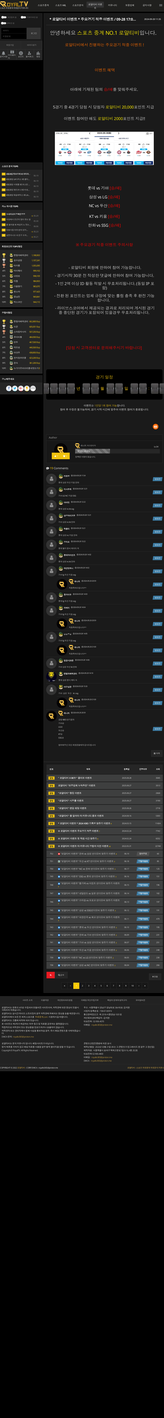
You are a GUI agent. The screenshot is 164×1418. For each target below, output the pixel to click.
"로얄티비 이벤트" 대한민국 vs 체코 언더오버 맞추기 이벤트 (89, 918)
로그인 (34, 33)
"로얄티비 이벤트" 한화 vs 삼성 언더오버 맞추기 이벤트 (87, 853)
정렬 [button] (155, 976)
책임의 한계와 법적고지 (117, 1000)
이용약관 (45, 1000)
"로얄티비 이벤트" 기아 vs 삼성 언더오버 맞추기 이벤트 (87, 942)
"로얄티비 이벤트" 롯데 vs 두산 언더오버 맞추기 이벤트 (87, 927)
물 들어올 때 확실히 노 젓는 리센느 (18, 224)
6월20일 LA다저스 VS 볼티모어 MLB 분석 (21, 179)
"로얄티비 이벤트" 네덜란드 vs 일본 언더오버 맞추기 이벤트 (89, 893)
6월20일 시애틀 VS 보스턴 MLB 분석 (19, 184)
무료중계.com (41, 1016)
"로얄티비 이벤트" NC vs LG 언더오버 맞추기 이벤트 (86, 957)
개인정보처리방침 (65, 1000)
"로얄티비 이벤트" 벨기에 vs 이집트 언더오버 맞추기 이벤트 (89, 884)
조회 (158, 769)
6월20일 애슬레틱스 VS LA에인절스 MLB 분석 (23, 195)
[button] (157, 753)
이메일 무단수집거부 (90, 1000)
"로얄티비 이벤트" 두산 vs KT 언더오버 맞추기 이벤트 (86, 861)
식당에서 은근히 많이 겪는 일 (16, 219)
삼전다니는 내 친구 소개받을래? (17, 235)
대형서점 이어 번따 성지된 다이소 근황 (20, 230)
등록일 (127, 769)
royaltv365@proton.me (23, 1037)
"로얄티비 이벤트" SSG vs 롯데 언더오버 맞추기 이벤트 (87, 876)
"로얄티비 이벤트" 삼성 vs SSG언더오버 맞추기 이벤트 (87, 910)
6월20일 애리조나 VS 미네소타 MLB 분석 (21, 189)
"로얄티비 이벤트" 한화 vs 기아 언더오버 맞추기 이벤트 (87, 934)
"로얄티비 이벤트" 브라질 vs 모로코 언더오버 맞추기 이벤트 (89, 901)
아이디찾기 (31, 45)
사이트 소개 (27, 1000)
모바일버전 (140, 1000)
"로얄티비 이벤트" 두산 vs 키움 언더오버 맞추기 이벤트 (87, 950)
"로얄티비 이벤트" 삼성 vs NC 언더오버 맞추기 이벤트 (86, 965)
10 (132, 985)
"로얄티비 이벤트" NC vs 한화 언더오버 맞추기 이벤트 (86, 868)
